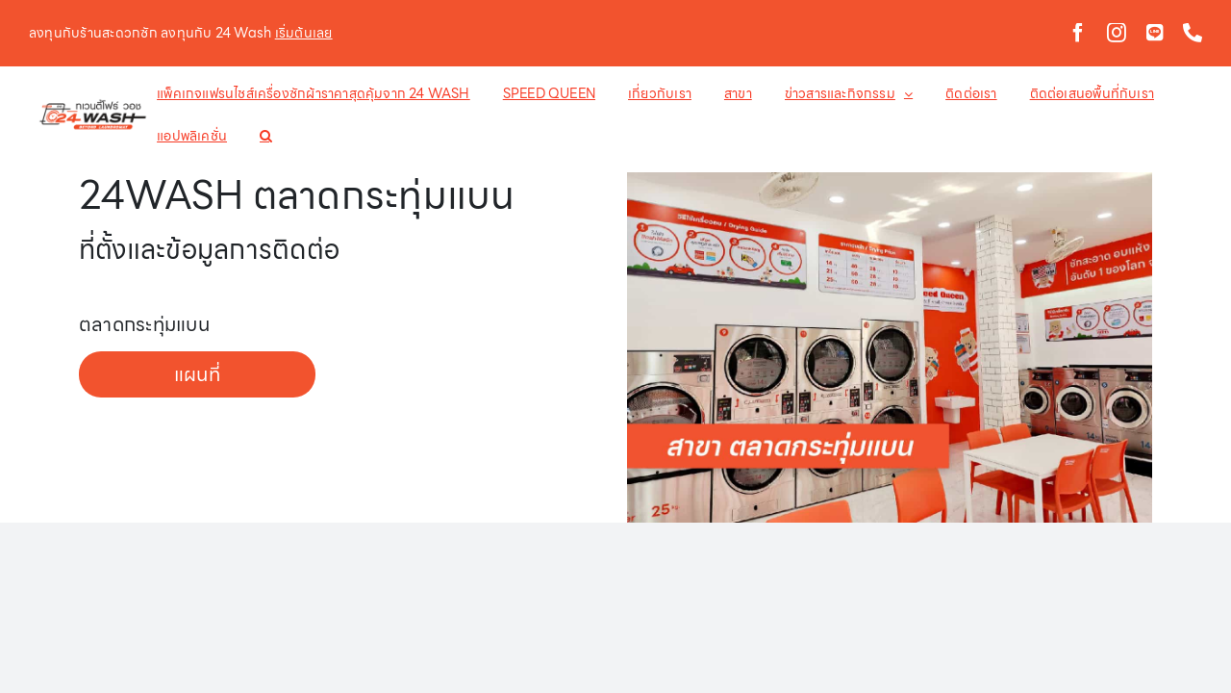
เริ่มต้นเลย (304, 32)
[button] (178, 136)
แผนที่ (197, 374)
